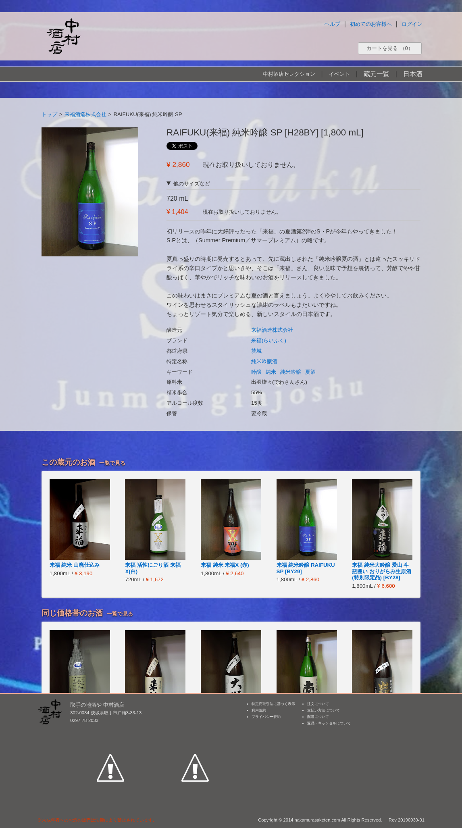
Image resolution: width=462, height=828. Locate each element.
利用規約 (259, 710)
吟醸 (256, 372)
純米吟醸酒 (264, 361)
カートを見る (389, 48)
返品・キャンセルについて (329, 723)
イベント (339, 74)
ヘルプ (332, 24)
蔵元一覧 (376, 74)
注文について (318, 704)
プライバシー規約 (266, 717)
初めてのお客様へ (371, 24)
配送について (318, 717)
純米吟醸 (290, 372)
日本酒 (412, 74)
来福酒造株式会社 (85, 114)
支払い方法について (323, 710)
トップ (49, 114)
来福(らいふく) (268, 340)
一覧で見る (112, 463)
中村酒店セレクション (289, 74)
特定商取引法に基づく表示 (273, 704)
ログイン (412, 24)
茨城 (256, 351)
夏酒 (310, 372)
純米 (271, 372)
